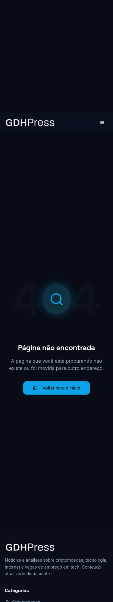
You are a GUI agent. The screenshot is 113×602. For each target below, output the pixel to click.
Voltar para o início (56, 387)
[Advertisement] (56, 56)
